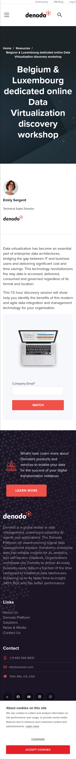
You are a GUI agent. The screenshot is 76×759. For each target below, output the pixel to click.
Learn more (26, 490)
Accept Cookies (37, 749)
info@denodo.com (18, 667)
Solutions (10, 622)
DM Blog (58, 2)
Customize (38, 739)
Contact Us (11, 632)
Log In (72, 2)
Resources (23, 48)
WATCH (38, 405)
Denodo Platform (16, 617)
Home (7, 48)
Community (41, 2)
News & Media (14, 627)
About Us (10, 612)
